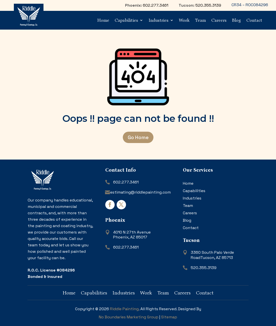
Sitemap (169, 317)
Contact (254, 20)
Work (184, 20)
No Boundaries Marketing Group (128, 317)
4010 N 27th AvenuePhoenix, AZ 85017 (132, 235)
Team (200, 20)
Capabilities (126, 20)
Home (103, 20)
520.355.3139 (208, 5)
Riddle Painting (124, 308)
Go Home (138, 137)
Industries (159, 20)
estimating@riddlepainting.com (140, 192)
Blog (236, 20)
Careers (219, 20)
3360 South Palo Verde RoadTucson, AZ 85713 (212, 255)
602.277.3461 (155, 5)
